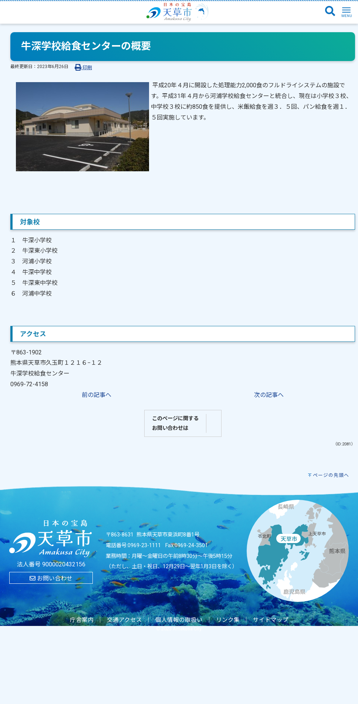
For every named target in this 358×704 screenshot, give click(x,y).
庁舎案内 (82, 620)
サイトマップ (270, 620)
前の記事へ (96, 394)
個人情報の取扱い (179, 620)
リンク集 (228, 620)
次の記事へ (269, 394)
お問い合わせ (51, 578)
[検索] (330, 11)
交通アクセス (124, 620)
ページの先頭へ (331, 475)
